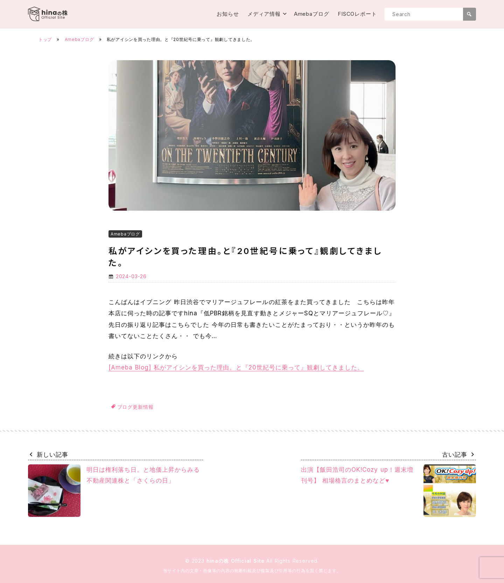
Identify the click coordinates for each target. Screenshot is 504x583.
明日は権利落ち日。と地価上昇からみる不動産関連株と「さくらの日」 (114, 490)
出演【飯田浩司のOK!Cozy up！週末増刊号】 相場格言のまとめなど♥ (388, 490)
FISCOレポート (357, 13)
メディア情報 (264, 13)
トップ (45, 39)
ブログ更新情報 (135, 407)
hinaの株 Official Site (236, 561)
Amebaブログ (311, 13)
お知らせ (228, 13)
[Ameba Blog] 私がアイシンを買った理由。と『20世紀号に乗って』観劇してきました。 (236, 367)
